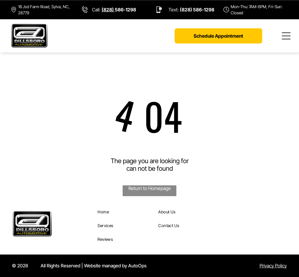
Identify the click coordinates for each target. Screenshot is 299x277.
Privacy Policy (273, 266)
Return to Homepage (149, 188)
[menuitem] (125, 212)
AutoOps (137, 266)
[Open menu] (286, 36)
